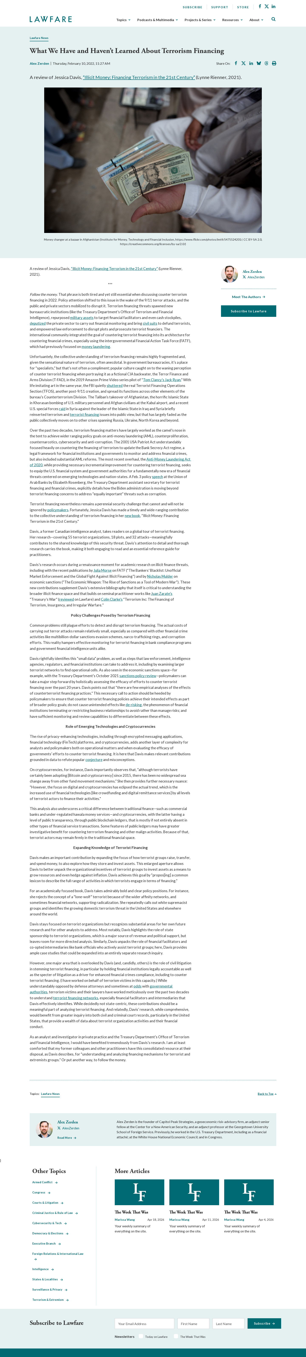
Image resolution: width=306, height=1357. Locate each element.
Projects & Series (198, 20)
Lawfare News (39, 38)
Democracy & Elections (50, 1233)
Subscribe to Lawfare (249, 311)
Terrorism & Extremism (50, 1299)
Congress (41, 1192)
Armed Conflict (45, 1182)
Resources (230, 20)
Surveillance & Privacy (49, 1289)
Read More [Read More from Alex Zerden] (64, 1137)
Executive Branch (46, 1243)
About (254, 20)
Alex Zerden (39, 63)
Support (219, 7)
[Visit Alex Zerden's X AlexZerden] (254, 277)
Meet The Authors (246, 297)
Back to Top (265, 1094)
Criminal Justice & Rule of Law (55, 1213)
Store (243, 7)
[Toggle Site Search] (273, 19)
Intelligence (43, 1269)
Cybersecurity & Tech (49, 1223)
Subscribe (193, 7)
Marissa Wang (125, 1219)
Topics (121, 20)
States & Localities (47, 1279)
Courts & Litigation (47, 1202)
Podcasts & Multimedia (155, 20)
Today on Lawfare (156, 1336)
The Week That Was (131, 1212)
